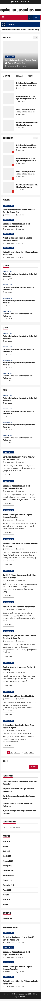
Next (31, 752)
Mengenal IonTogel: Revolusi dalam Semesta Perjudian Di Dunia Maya (19, 636)
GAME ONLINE (10, 56)
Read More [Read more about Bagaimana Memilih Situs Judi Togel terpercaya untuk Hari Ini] (9, 504)
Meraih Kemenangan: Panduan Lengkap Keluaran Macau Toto (8, 112)
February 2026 (8, 861)
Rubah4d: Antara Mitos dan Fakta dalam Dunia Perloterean (8, 125)
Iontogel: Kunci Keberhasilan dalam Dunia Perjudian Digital (18, 726)
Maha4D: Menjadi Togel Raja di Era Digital (18, 696)
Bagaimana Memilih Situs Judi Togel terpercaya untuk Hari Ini (8, 98)
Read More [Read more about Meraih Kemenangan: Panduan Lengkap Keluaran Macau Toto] (9, 533)
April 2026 (6, 851)
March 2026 (7, 856)
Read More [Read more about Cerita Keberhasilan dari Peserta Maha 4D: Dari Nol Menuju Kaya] (9, 475)
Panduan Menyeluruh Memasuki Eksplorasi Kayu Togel (19, 668)
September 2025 (8, 885)
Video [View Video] (33, 17)
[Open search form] (26, 17)
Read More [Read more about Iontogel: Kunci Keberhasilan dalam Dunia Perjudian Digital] (9, 746)
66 (26, 752)
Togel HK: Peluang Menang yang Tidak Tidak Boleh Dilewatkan (19, 576)
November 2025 (8, 875)
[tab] (9, 76)
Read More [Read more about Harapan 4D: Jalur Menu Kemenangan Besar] (9, 625)
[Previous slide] (34, 37)
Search (5, 761)
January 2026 (7, 865)
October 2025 (7, 880)
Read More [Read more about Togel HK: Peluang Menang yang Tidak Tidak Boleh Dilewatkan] (9, 596)
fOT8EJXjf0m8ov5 (11, 66)
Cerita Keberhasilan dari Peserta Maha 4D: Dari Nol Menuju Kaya (8, 85)
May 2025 (6, 904)
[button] (3, 17)
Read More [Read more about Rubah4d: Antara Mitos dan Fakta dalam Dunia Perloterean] (9, 564)
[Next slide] (36, 37)
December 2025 (8, 870)
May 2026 (6, 846)
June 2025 (6, 899)
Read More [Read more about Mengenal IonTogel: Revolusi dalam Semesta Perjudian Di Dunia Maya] (9, 656)
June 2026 (6, 841)
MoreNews (33, 994)
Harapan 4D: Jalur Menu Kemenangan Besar (19, 606)
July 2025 (6, 895)
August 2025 (7, 890)
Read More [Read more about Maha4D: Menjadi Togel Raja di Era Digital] (9, 714)
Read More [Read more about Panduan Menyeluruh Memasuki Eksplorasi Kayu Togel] (9, 685)
